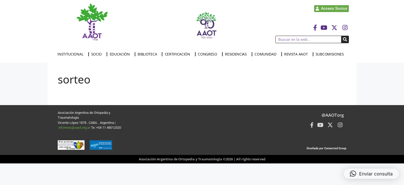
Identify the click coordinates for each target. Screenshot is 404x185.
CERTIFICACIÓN (179, 54)
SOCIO (98, 54)
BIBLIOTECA (148, 54)
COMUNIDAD (267, 54)
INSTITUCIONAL (71, 54)
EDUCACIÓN (121, 54)
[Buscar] (345, 39)
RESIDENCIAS (237, 54)
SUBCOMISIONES (331, 54)
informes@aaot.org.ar (74, 128)
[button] (371, 174)
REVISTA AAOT (297, 54)
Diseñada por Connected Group (326, 148)
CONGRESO (209, 54)
